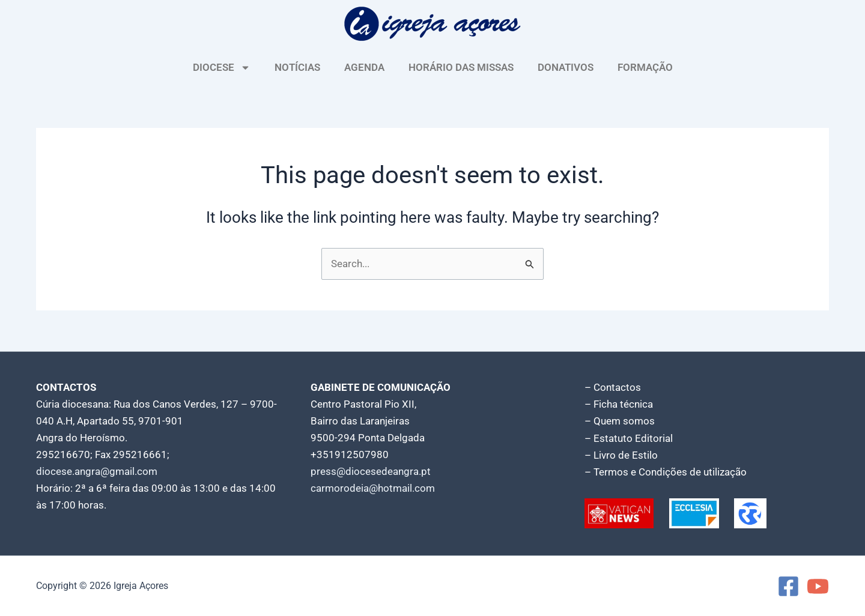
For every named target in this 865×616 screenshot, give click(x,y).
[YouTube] (818, 586)
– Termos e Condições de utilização (665, 472)
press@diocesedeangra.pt (371, 472)
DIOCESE (221, 67)
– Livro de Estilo (621, 455)
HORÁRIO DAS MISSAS (461, 67)
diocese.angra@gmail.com (96, 472)
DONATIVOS (565, 67)
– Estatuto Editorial (628, 438)
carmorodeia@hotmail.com (373, 489)
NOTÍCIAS (297, 67)
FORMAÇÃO (645, 67)
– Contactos (612, 388)
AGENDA (364, 67)
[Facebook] (788, 586)
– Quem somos (619, 421)
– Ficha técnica (618, 405)
